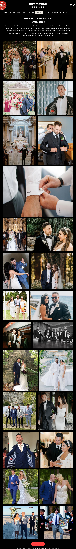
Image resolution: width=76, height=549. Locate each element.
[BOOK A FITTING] (38, 544)
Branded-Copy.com (55, 548)
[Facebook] (74, 5)
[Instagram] (71, 5)
